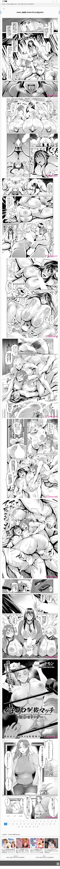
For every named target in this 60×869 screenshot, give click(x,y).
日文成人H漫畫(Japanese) (11, 4)
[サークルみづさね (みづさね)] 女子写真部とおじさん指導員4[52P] (51, 851)
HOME (3, 4)
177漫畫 (4, 1)
